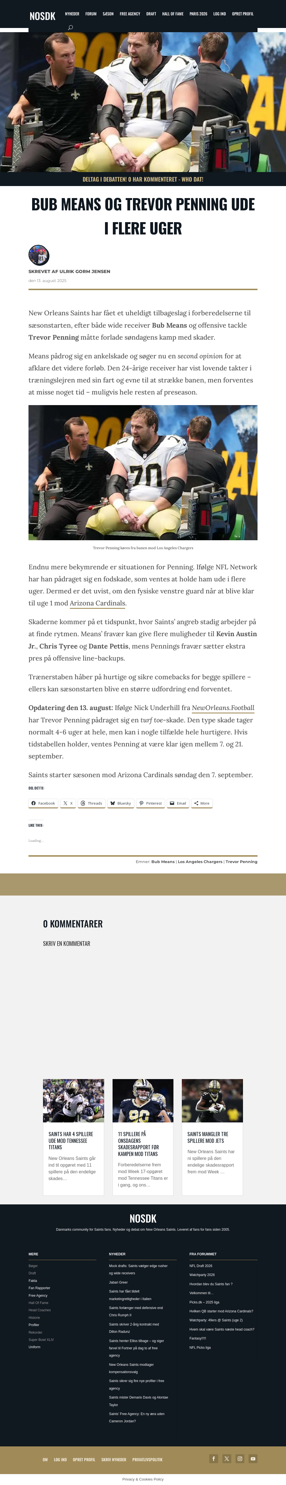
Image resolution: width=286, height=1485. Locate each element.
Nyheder (72, 14)
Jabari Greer (118, 1282)
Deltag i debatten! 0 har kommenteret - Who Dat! (143, 179)
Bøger (33, 1266)
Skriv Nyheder (113, 1459)
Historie (34, 1318)
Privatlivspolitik (147, 1459)
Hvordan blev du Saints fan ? (211, 1284)
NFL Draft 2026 (201, 1266)
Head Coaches (39, 1310)
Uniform (34, 1347)
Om (45, 1459)
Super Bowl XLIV (41, 1340)
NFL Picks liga (200, 1348)
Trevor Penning (242, 861)
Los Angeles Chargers (200, 861)
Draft (151, 14)
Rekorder (35, 1332)
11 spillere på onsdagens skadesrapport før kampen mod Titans (138, 1143)
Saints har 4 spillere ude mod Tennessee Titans (71, 1140)
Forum (91, 14)
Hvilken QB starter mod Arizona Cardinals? (221, 1311)
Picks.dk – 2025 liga (205, 1302)
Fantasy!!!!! (198, 1338)
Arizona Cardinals (97, 603)
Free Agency (130, 14)
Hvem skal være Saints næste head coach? (222, 1329)
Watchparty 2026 (202, 1275)
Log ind (219, 14)
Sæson (108, 14)
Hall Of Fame (172, 14)
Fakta (32, 1281)
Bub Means (163, 861)
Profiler (33, 1325)
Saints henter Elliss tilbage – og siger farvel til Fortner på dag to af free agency (136, 1348)
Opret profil (243, 14)
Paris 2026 (198, 14)
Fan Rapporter (39, 1288)
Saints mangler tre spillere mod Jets (207, 1137)
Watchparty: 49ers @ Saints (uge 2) (216, 1320)
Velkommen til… (202, 1293)
